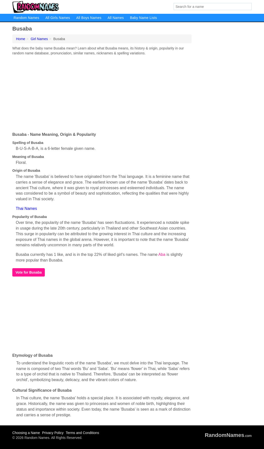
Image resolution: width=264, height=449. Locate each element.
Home (20, 39)
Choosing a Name (26, 433)
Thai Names (26, 208)
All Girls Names (57, 18)
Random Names (26, 18)
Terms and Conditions (82, 433)
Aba (161, 254)
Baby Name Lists (143, 18)
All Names (116, 18)
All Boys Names (88, 18)
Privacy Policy (53, 433)
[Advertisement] (102, 92)
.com (228, 436)
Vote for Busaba (29, 272)
